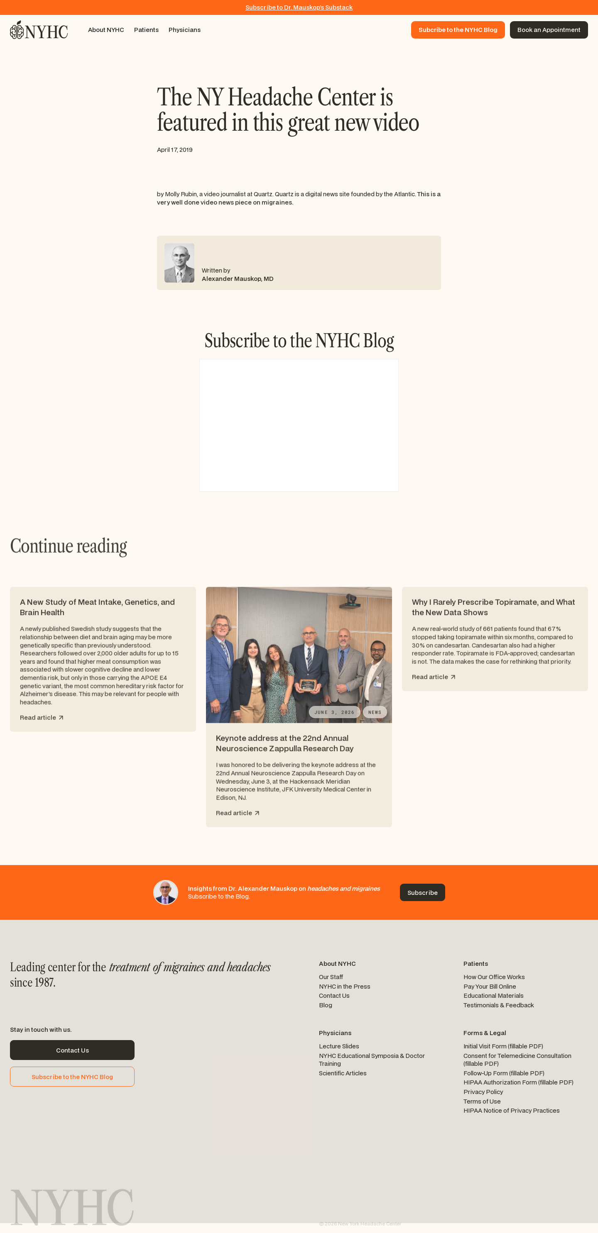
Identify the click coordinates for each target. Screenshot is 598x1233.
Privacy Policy (483, 1092)
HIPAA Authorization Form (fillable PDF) (518, 1082)
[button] (106, 30)
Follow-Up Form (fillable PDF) (503, 1073)
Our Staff (331, 977)
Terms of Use (482, 1101)
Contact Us (334, 995)
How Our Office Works (494, 977)
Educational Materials (493, 995)
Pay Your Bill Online (489, 986)
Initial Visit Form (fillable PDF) (503, 1046)
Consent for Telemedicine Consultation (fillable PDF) (517, 1060)
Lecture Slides (339, 1046)
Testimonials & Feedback (498, 1005)
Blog (325, 1005)
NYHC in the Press (344, 986)
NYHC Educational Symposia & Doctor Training (372, 1060)
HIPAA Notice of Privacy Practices (511, 1110)
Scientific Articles (343, 1073)
